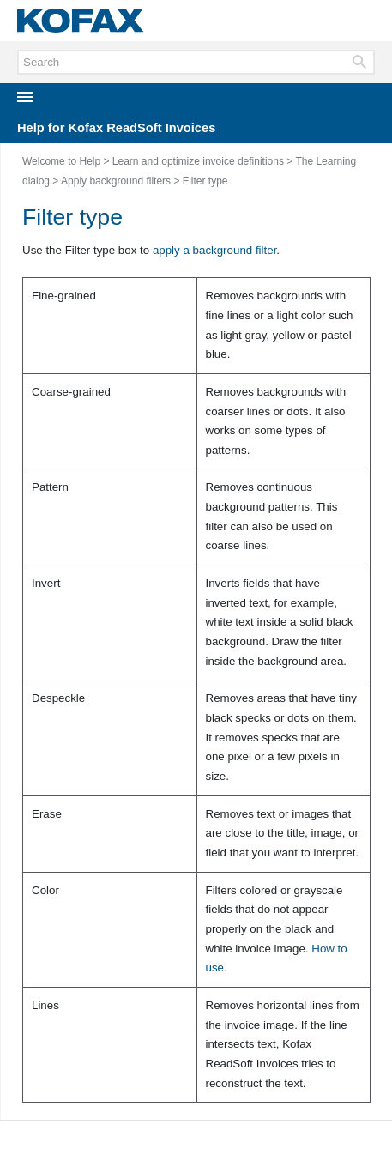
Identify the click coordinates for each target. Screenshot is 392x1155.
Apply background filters (116, 181)
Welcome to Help (61, 161)
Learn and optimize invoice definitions (198, 161)
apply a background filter (214, 250)
